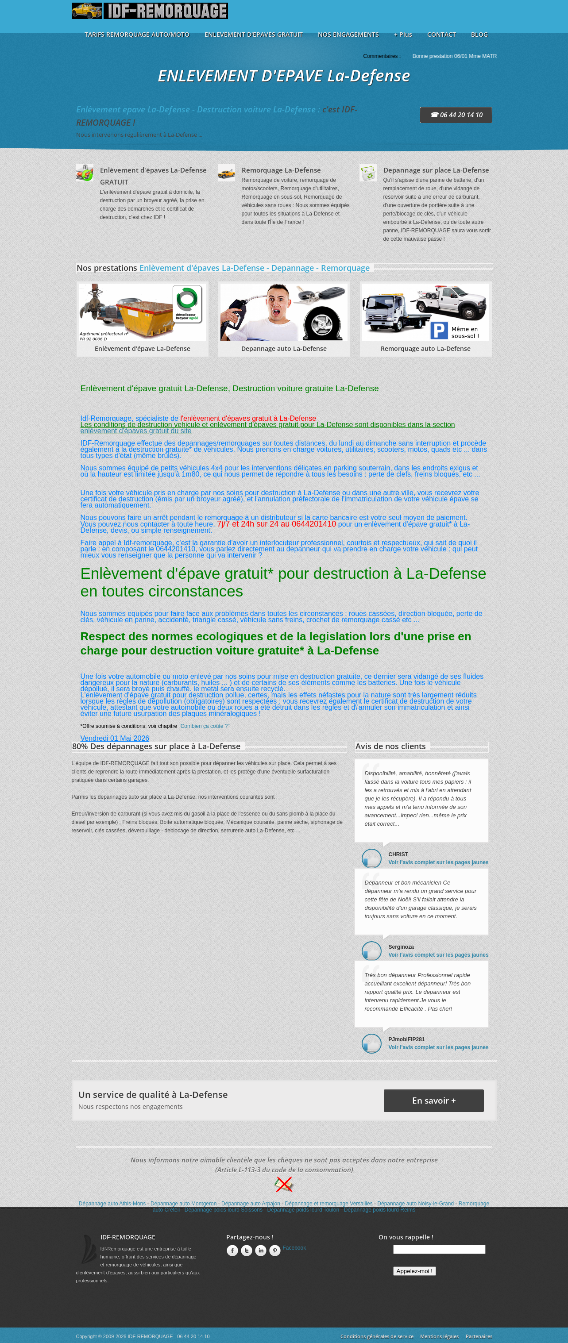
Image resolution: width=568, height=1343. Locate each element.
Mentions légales (439, 1336)
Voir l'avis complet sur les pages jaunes (439, 862)
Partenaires (479, 1336)
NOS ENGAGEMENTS (348, 34)
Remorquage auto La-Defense (426, 348)
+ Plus (403, 34)
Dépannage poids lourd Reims (379, 1210)
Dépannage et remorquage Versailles (329, 1204)
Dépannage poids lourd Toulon (303, 1210)
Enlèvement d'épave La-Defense (142, 348)
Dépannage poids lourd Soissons (224, 1210)
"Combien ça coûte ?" (203, 726)
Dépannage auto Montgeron (183, 1204)
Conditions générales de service (376, 1336)
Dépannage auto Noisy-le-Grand (415, 1204)
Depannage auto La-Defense (284, 348)
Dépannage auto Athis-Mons (112, 1204)
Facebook (294, 1248)
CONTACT (441, 34)
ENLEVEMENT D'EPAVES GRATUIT (254, 34)
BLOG (479, 34)
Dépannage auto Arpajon (250, 1204)
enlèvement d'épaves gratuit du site (136, 431)
